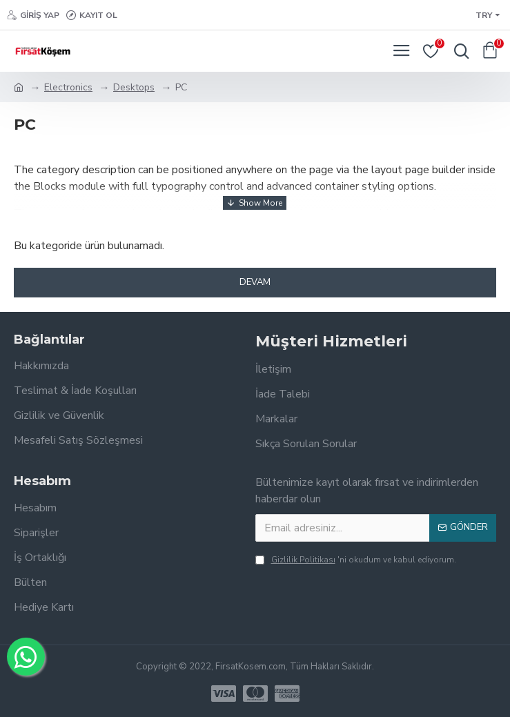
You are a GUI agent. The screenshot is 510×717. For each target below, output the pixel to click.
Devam (255, 282)
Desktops (134, 87)
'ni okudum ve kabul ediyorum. (355, 559)
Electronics (68, 87)
